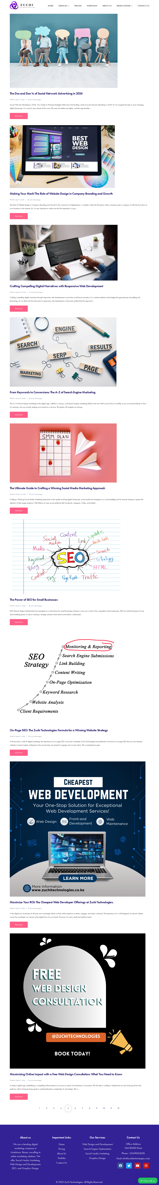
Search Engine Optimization (97, 1148)
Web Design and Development (97, 1144)
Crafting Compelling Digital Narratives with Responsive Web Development (56, 286)
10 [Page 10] (104, 1108)
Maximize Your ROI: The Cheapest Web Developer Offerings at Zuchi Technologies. (61, 902)
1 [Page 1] (39, 1108)
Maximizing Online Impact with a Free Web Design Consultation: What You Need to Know (66, 1074)
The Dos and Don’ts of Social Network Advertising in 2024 (46, 93)
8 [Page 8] (89, 1108)
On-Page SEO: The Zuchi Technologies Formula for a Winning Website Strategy (59, 730)
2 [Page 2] (46, 1108)
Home (51, 6)
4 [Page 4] (61, 1108)
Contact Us (143, 6)
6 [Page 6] (75, 1108)
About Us (107, 6)
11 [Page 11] (111, 1108)
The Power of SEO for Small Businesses (34, 600)
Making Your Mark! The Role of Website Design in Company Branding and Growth (61, 194)
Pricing (78, 6)
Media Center (123, 6)
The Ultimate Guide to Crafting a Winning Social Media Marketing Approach (57, 488)
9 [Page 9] (96, 1108)
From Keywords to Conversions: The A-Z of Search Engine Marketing (52, 392)
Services (63, 6)
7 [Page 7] (82, 1108)
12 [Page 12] (118, 1108)
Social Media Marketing (97, 1153)
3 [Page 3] (53, 1108)
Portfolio (92, 6)
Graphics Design (97, 1158)
